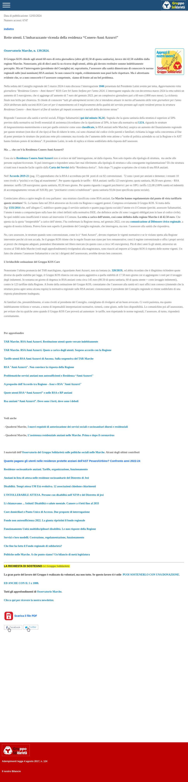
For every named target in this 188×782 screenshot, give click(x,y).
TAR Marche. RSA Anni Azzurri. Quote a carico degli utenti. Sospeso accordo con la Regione (57, 350)
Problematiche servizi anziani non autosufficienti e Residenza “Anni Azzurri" (48, 375)
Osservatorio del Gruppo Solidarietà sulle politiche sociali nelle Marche (63, 452)
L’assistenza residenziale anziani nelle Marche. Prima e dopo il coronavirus (71, 435)
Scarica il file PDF (20, 615)
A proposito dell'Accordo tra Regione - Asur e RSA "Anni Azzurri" (43, 384)
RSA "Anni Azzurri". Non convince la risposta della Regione (39, 367)
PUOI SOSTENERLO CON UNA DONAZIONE (151, 574)
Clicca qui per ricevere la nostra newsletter (28, 600)
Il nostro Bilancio (11, 771)
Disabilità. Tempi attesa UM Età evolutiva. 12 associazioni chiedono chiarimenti (50, 486)
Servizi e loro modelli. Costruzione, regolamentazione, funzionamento (44, 537)
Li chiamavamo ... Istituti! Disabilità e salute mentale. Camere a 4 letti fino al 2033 (51, 503)
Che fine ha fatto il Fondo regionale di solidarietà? (33, 546)
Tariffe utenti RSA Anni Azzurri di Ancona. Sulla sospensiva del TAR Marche (48, 358)
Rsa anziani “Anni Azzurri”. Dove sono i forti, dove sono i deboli (41, 401)
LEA (141, 122)
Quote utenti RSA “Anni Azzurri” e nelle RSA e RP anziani (38, 392)
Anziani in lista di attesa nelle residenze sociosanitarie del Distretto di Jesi (46, 477)
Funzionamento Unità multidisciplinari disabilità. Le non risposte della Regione (50, 529)
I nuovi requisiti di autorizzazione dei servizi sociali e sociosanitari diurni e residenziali (78, 426)
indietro (9, 29)
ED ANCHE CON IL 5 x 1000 (21, 583)
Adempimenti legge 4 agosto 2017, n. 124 (24, 761)
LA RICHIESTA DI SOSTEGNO (23, 566)
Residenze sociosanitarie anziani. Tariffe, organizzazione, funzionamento (46, 469)
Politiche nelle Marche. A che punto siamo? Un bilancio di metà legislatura (47, 554)
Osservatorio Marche (49, 591)
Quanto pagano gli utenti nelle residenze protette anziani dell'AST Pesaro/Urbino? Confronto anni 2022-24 (72, 461)
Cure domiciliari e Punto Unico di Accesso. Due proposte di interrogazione (47, 511)
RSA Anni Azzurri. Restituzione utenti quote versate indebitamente (59, 341)
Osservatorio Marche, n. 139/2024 (26, 50)
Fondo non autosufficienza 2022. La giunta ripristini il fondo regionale (44, 520)
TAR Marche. (12, 341)
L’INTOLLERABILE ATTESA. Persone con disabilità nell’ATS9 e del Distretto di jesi (54, 494)
